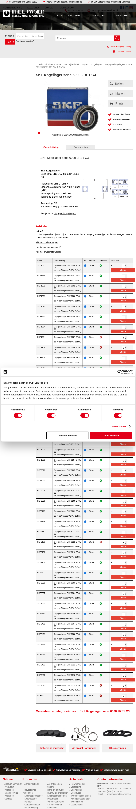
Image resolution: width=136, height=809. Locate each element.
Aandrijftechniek (71, 64)
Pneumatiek (52, 799)
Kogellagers (96, 64)
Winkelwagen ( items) (119, 46)
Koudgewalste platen (80, 799)
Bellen (117, 83)
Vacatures (122, 15)
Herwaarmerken (78, 784)
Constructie (76, 793)
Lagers (85, 64)
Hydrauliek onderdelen (57, 793)
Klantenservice (11, 793)
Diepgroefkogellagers (115, 64)
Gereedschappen (32, 805)
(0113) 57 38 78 (114, 791)
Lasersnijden (76, 805)
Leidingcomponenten (57, 796)
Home (58, 64)
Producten (98, 15)
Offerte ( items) (122, 51)
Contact (8, 799)
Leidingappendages (33, 796)
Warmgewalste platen (81, 796)
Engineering (76, 790)
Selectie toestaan (67, 435)
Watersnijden (77, 802)
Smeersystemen (54, 805)
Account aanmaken (68, 15)
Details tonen (119, 426)
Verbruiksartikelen (55, 802)
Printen (117, 103)
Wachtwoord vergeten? (25, 41)
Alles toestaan (111, 435)
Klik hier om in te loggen (47, 242)
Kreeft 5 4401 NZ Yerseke (119, 788)
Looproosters (30, 799)
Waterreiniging (31, 807)
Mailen (117, 93)
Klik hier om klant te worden (48, 252)
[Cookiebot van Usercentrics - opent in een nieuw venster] (120, 372)
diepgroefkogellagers (65, 213)
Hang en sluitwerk (55, 790)
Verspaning (76, 787)
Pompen (28, 802)
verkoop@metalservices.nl (119, 794)
